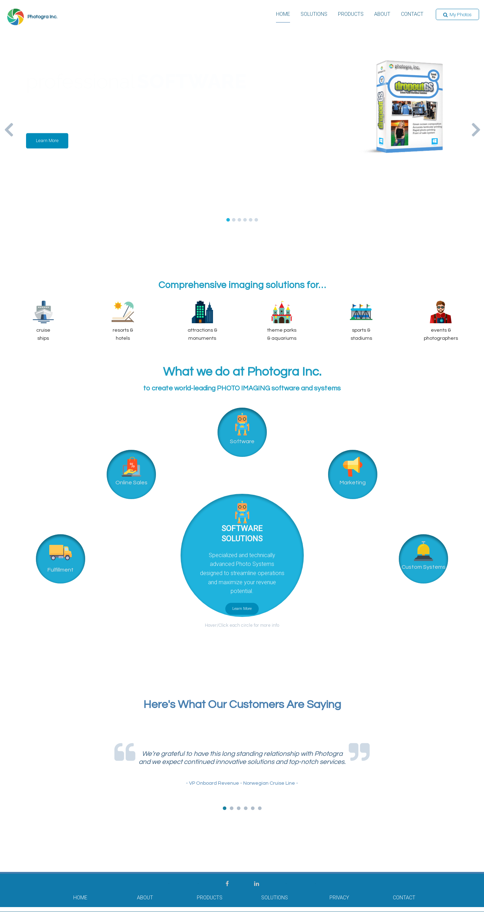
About (382, 15)
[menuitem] (283, 17)
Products (351, 15)
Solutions (314, 15)
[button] (457, 14)
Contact (412, 15)
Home (283, 15)
